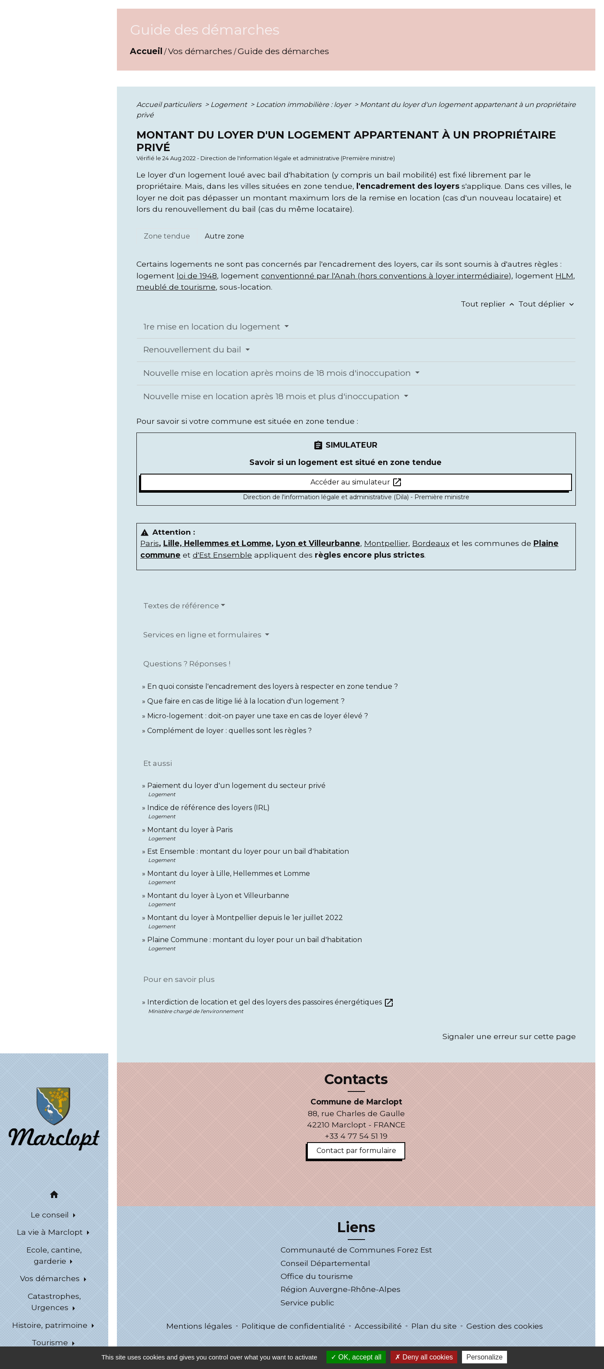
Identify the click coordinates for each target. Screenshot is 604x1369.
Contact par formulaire (356, 1150)
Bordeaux (430, 543)
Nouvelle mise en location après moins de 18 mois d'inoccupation (278, 373)
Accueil (146, 51)
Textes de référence (181, 605)
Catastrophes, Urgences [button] (54, 1302)
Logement (229, 104)
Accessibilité (378, 1325)
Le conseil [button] (51, 1214)
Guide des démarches (283, 51)
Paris (149, 543)
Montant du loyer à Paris (190, 830)
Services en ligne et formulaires (203, 634)
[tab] (166, 236)
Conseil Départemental (325, 1263)
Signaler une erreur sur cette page (509, 1036)
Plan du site (434, 1325)
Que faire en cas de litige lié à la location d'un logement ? (246, 701)
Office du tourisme (317, 1276)
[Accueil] (54, 1118)
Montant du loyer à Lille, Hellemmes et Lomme (228, 873)
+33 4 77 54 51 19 (356, 1135)
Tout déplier (547, 303)
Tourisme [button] (51, 1342)
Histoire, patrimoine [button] (51, 1325)
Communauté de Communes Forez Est (356, 1249)
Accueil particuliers (169, 104)
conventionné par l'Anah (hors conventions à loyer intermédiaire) (386, 275)
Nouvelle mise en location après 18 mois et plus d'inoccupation (272, 396)
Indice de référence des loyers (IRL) (208, 808)
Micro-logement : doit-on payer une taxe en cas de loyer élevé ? (257, 716)
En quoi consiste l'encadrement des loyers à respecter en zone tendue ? (272, 686)
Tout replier (489, 303)
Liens (356, 1227)
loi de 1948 (197, 275)
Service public (307, 1302)
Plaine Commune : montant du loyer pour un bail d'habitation (254, 940)
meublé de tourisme (176, 286)
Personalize (484, 1357)
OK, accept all (356, 1357)
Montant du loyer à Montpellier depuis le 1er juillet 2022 (245, 918)
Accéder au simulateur (356, 482)
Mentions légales (199, 1325)
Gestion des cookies (504, 1325)
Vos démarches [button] (51, 1278)
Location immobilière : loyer (304, 104)
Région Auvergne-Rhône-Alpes (341, 1289)
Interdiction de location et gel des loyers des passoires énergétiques (270, 1002)
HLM (564, 275)
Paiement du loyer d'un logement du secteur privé (237, 785)
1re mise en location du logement (212, 327)
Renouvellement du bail (193, 350)
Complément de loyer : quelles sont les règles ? (229, 730)
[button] (54, 1196)
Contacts (356, 1079)
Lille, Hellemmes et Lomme (217, 543)
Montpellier (386, 543)
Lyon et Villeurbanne (318, 543)
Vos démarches (200, 51)
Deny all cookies (424, 1357)
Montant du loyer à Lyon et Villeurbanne (218, 895)
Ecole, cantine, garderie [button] (54, 1255)
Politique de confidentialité (293, 1325)
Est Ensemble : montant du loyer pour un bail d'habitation (248, 851)
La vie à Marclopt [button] (51, 1232)
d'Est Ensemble (222, 554)
